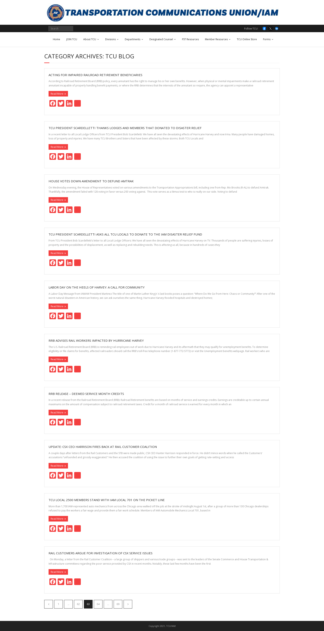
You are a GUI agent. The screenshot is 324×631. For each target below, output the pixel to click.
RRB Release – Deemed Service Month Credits (86, 394)
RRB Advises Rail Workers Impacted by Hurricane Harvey (96, 340)
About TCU (89, 39)
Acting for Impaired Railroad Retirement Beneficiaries (95, 75)
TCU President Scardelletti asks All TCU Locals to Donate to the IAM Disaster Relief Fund (125, 234)
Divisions (110, 39)
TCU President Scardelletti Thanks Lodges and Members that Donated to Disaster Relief (125, 128)
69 (118, 604)
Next (128, 604)
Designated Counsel (161, 39)
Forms (266, 39)
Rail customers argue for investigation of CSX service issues (100, 553)
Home (56, 39)
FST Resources (190, 39)
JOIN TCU (71, 39)
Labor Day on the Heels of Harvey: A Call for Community (97, 287)
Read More (57, 93)
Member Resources (216, 39)
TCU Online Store (247, 39)
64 (98, 604)
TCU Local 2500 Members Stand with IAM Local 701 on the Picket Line (107, 500)
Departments (132, 39)
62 (78, 604)
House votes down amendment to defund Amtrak (91, 181)
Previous (48, 604)
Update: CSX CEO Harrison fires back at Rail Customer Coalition (103, 447)
